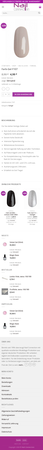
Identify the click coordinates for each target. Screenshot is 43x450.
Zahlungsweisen (8, 415)
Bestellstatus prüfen (10, 398)
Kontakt (25, 444)
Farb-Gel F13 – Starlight (32, 214)
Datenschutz (7, 432)
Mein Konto (6, 378)
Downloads (6, 386)
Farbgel (33, 66)
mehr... (21, 365)
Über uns (17, 444)
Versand (11, 80)
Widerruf (5, 419)
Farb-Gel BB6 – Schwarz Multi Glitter (11, 214)
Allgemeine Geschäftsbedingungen (16, 411)
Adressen (5, 390)
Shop (14, 66)
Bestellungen (7, 382)
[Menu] (3, 7)
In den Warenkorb (23, 94)
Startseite (6, 66)
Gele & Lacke (23, 66)
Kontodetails (7, 394)
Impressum (6, 427)
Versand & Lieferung (10, 423)
